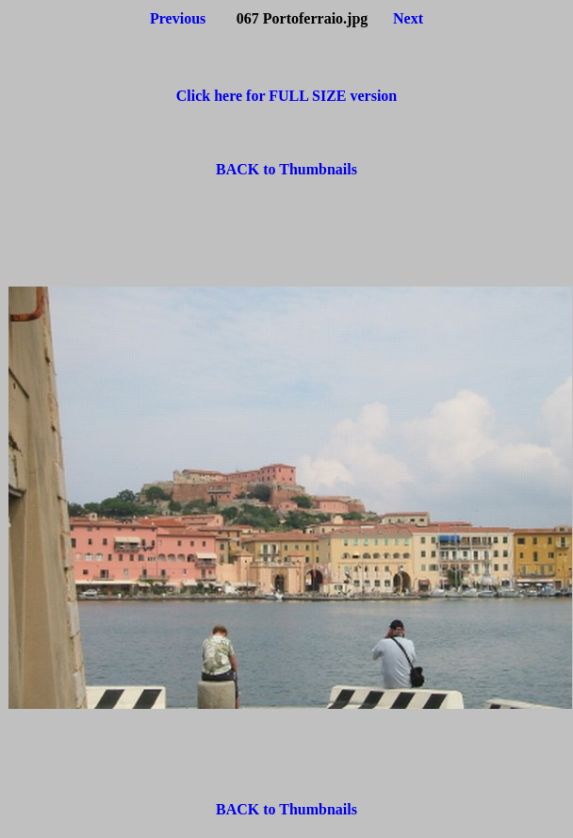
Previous (177, 18)
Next (408, 18)
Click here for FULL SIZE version (287, 96)
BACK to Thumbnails (286, 169)
